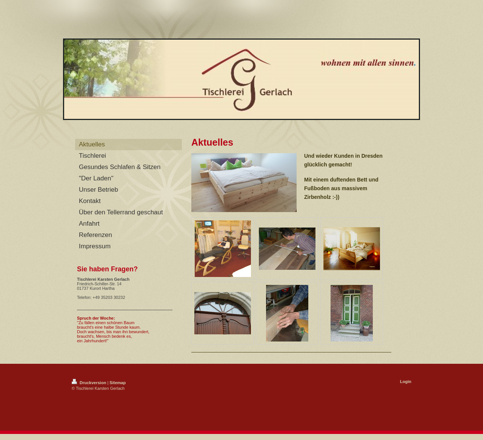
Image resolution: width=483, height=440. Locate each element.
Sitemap (117, 382)
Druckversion (89, 382)
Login (405, 381)
